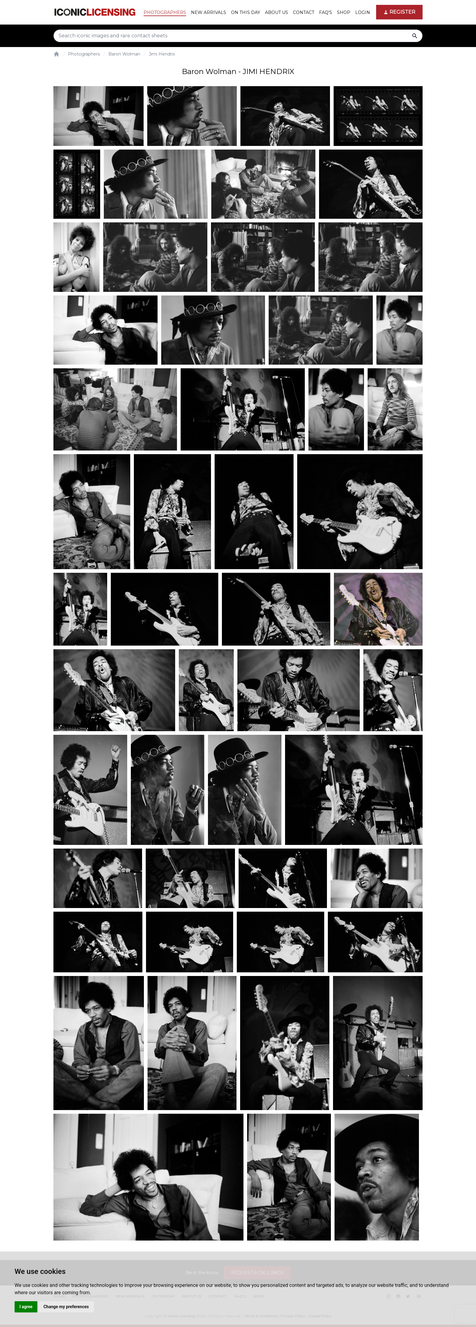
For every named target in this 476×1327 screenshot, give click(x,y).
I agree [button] (25, 1306)
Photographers (84, 54)
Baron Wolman (124, 54)
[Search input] (238, 35)
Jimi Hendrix (162, 54)
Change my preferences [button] (66, 1306)
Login (362, 12)
